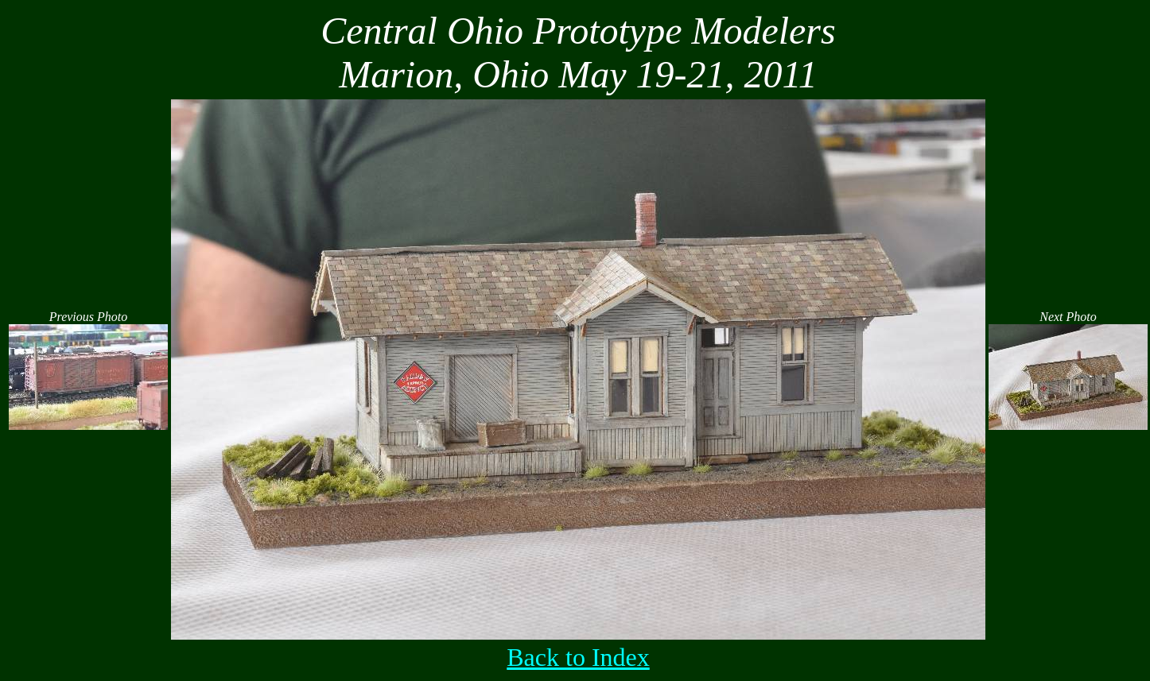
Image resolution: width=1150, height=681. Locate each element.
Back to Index (578, 657)
